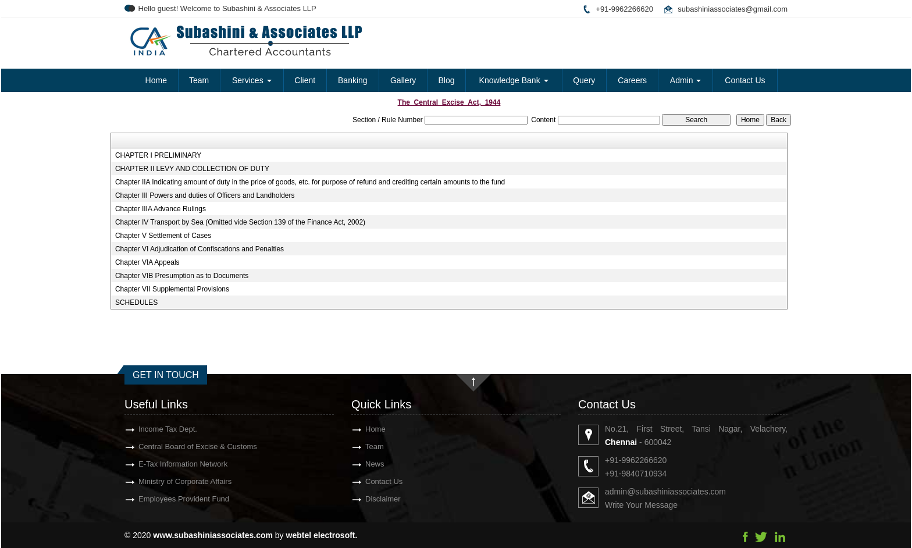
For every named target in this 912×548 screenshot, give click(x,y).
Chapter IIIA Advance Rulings (160, 209)
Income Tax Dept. (146, 429)
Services (252, 80)
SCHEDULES (136, 302)
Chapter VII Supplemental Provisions (172, 289)
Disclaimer (362, 498)
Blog (446, 80)
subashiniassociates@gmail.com (733, 9)
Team (199, 80)
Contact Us (745, 80)
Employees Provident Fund (162, 498)
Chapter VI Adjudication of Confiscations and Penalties (199, 249)
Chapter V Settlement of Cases (163, 236)
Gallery (403, 80)
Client (304, 80)
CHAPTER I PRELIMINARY (158, 155)
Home (156, 80)
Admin (685, 80)
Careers (632, 80)
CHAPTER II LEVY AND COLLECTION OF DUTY (192, 169)
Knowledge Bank (513, 80)
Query (584, 80)
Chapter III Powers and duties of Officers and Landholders (205, 195)
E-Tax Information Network (161, 464)
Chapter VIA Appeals (147, 262)
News (354, 464)
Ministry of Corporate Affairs (164, 481)
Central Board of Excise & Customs (176, 446)
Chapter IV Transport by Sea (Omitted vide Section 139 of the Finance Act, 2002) (240, 222)
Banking (353, 80)
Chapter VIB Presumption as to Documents (181, 276)
